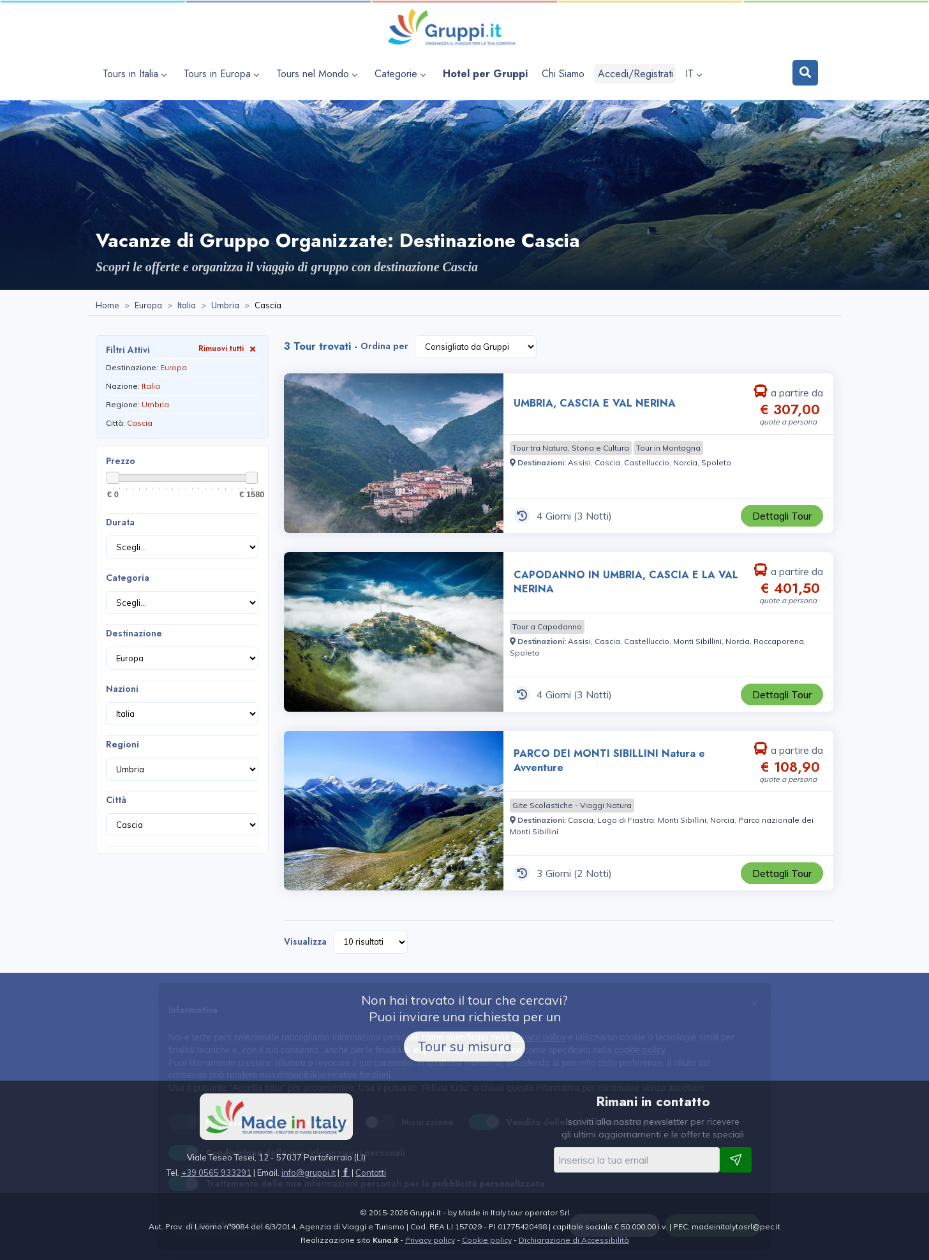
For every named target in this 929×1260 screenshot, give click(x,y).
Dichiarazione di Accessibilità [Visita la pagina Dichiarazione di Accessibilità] (574, 1240)
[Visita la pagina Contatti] (370, 1172)
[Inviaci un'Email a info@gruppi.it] (308, 1172)
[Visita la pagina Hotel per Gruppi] (485, 73)
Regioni (122, 744)
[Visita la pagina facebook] (345, 1172)
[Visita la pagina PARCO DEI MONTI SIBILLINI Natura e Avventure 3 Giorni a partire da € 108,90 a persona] (393, 810)
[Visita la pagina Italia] (186, 305)
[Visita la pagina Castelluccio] (646, 462)
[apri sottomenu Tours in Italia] (136, 73)
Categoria (127, 577)
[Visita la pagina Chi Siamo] (563, 73)
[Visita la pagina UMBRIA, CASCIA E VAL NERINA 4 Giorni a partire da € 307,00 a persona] (393, 453)
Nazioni (122, 688)
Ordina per (384, 346)
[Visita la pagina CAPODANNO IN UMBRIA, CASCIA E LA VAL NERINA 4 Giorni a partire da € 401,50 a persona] (393, 632)
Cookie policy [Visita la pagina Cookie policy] (487, 1240)
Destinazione (134, 633)
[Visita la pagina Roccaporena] (779, 641)
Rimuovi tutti (228, 348)
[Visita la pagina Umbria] (225, 305)
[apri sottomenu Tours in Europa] (223, 73)
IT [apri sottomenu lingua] (693, 73)
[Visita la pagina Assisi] (579, 462)
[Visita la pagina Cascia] (607, 462)
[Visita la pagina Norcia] (685, 462)
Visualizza (305, 941)
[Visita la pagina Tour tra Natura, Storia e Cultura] (571, 448)
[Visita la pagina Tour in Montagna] (668, 448)
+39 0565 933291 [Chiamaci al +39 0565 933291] (216, 1172)
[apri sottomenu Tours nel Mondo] (318, 73)
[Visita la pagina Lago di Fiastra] (625, 820)
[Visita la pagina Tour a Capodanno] (547, 627)
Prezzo (120, 460)
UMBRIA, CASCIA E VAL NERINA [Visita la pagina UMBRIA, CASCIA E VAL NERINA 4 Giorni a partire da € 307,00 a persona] (595, 403)
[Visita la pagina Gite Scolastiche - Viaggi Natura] (572, 806)
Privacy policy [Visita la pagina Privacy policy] (430, 1240)
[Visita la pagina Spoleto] (716, 462)
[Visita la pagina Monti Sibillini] (697, 641)
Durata (120, 522)
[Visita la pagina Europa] (148, 305)
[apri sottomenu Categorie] (401, 73)
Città (116, 799)
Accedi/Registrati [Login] (635, 73)
